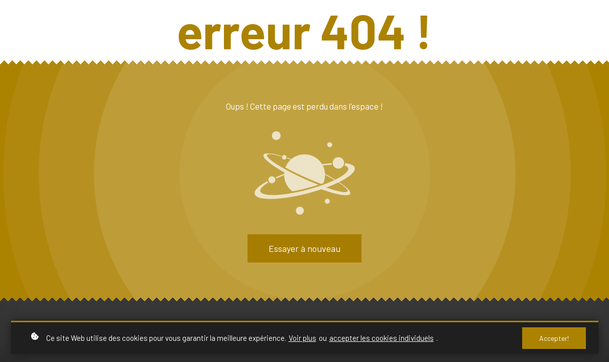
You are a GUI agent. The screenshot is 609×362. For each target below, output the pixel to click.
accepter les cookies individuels (381, 337)
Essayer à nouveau (304, 248)
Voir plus (302, 337)
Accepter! (554, 338)
